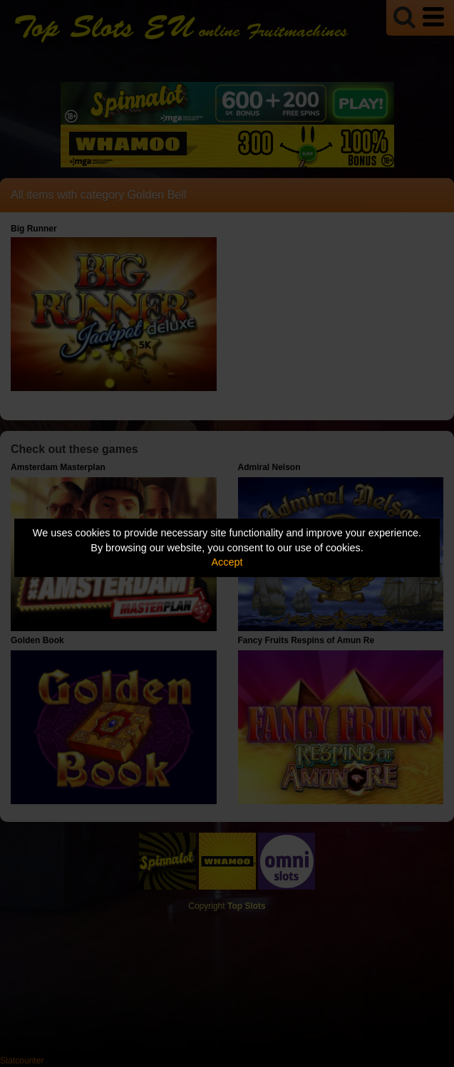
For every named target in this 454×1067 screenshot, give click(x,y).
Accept (227, 562)
